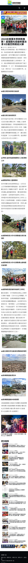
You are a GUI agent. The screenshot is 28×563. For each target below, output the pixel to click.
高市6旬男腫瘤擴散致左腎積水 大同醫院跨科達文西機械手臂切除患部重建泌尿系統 (14, 497)
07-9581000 (8, 560)
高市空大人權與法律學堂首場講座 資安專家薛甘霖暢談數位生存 (17, 541)
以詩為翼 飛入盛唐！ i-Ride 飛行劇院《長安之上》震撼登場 (13, 434)
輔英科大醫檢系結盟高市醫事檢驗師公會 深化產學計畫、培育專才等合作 (14, 515)
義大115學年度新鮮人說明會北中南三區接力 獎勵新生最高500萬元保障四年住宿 (13, 478)
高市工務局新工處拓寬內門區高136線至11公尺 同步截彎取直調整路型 (13, 471)
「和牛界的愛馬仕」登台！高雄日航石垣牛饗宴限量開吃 (17, 464)
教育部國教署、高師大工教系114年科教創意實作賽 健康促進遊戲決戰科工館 (13, 447)
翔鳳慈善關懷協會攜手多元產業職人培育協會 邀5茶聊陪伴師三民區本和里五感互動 (14, 522)
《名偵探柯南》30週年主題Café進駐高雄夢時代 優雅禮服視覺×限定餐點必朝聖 (13, 536)
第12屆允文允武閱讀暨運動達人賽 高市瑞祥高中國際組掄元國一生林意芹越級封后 (14, 503)
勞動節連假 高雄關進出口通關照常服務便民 (17, 490)
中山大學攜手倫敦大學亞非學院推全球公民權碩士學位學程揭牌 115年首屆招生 (14, 529)
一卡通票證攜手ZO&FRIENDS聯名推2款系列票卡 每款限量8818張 (17, 509)
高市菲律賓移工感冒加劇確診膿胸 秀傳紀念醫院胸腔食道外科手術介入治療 (14, 484)
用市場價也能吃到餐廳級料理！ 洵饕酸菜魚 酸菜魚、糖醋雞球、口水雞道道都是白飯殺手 (13, 459)
